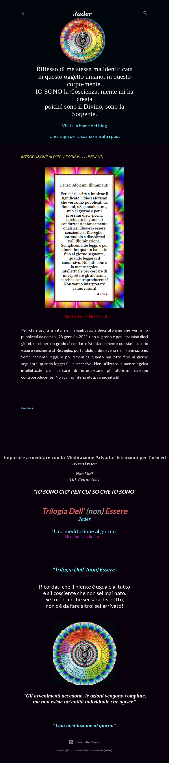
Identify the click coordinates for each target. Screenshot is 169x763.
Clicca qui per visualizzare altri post (84, 136)
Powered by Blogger (84, 742)
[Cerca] (145, 12)
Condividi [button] (27, 408)
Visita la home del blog (84, 125)
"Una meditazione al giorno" (85, 531)
